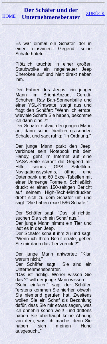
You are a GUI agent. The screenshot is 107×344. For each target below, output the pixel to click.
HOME (9, 16)
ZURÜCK (95, 13)
